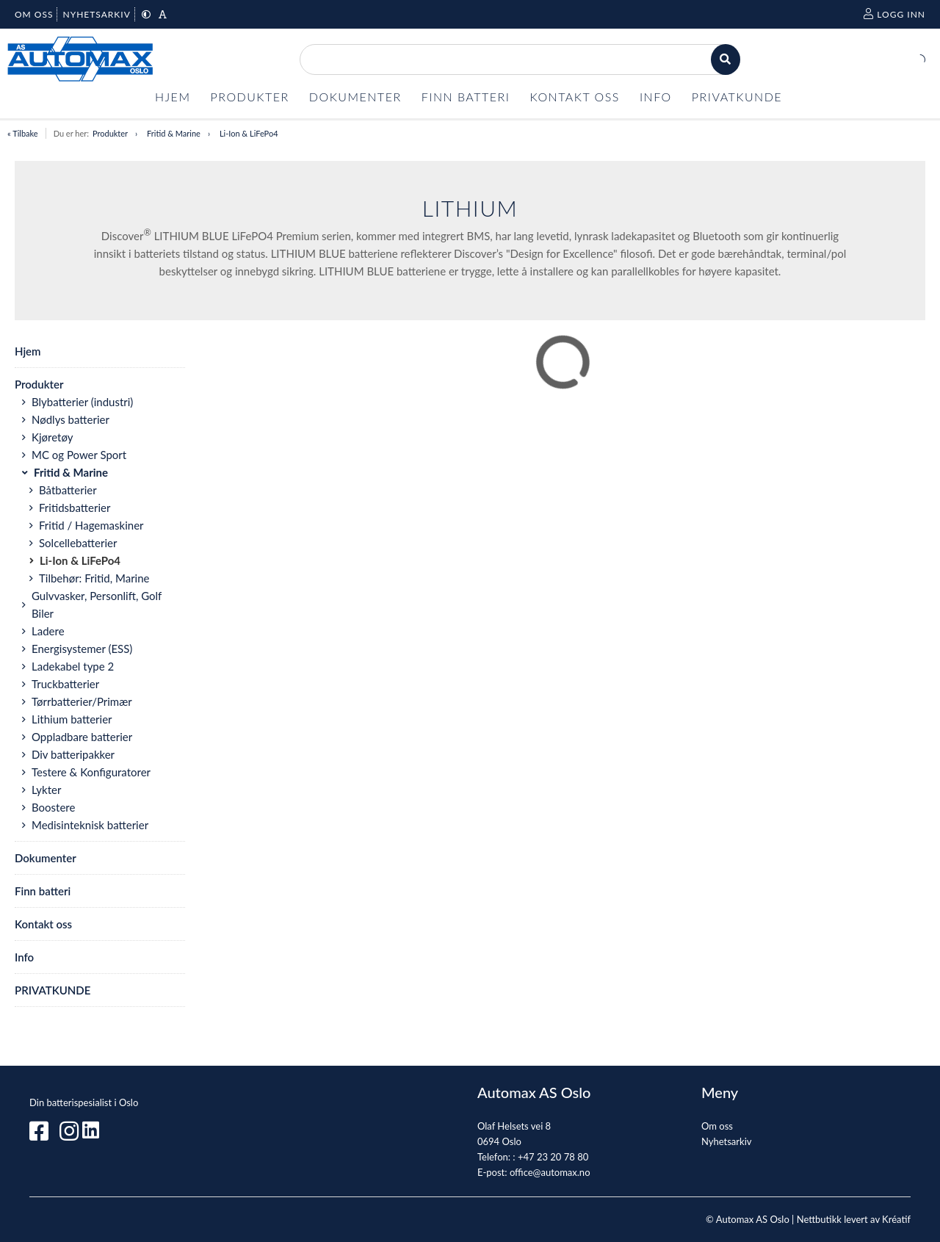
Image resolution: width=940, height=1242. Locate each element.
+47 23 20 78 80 (553, 1157)
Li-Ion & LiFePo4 (249, 133)
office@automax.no (550, 1172)
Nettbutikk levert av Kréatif (854, 1219)
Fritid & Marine (173, 133)
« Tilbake (22, 133)
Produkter (110, 133)
